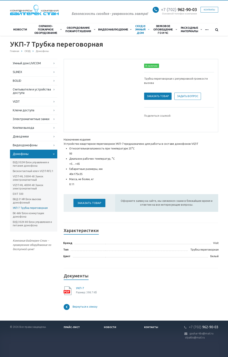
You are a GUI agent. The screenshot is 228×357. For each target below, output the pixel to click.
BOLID (17, 80)
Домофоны (21, 154)
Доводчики (21, 136)
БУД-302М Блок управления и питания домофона (31, 164)
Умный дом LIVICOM (27, 63)
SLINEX (17, 72)
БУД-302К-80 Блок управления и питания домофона (32, 224)
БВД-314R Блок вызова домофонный (27, 201)
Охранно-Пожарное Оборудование (48, 29)
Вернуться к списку (80, 307)
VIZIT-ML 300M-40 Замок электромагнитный (28, 178)
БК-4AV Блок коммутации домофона (28, 215)
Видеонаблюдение (114, 29)
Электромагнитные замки (31, 119)
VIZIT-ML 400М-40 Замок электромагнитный (28, 187)
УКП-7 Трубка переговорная (30, 207)
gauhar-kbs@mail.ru (201, 333)
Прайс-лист (72, 327)
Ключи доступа (23, 110)
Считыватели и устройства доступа (32, 91)
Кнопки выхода (23, 127)
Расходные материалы (191, 29)
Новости (20, 29)
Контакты (209, 10)
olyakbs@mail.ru (195, 337)
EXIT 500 (18, 193)
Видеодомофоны (25, 145)
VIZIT (16, 101)
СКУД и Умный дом (142, 29)
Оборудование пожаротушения (80, 29)
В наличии (151, 66)
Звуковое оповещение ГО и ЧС (165, 29)
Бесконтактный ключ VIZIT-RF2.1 (33, 171)
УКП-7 (80, 288)
